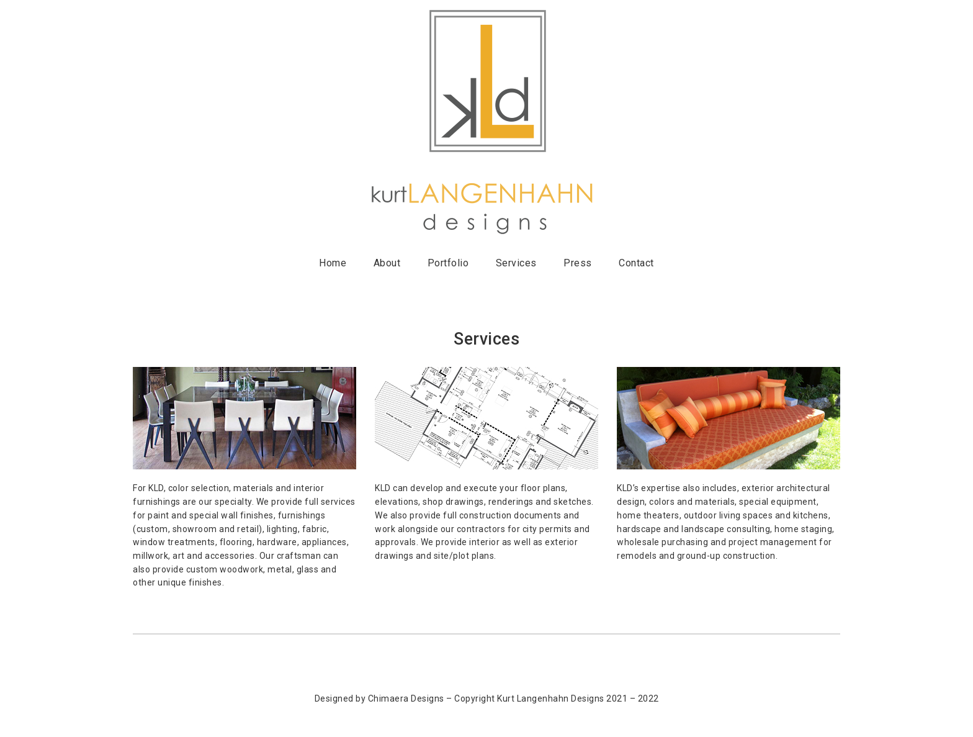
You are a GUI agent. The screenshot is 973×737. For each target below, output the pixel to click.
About (387, 263)
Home (332, 263)
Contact (636, 263)
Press (577, 263)
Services (516, 263)
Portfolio (448, 263)
